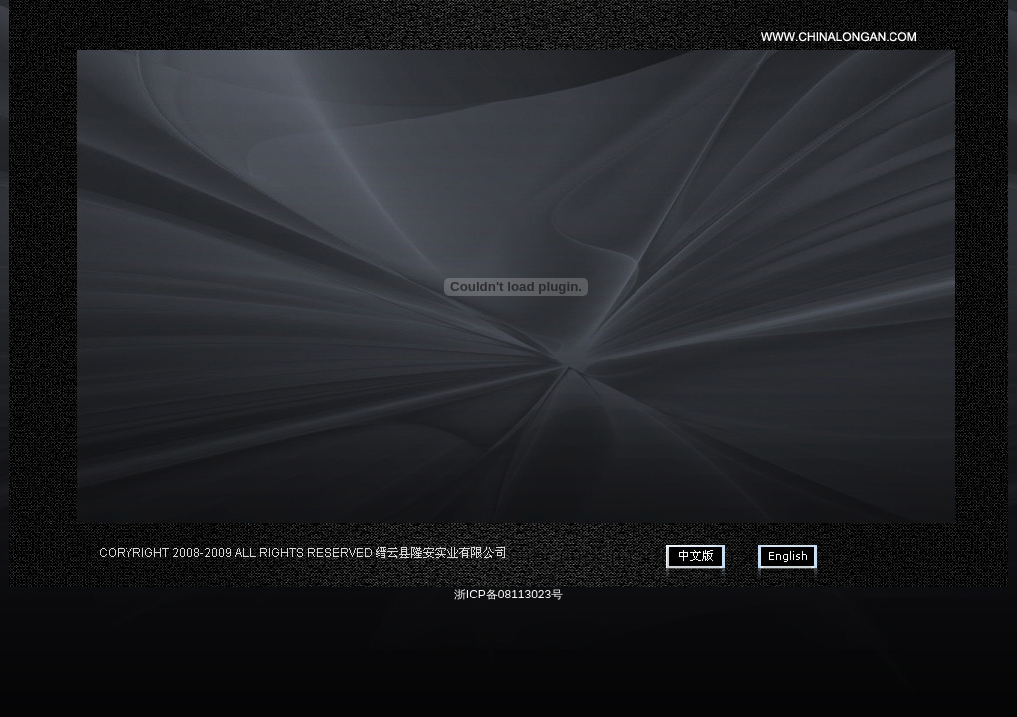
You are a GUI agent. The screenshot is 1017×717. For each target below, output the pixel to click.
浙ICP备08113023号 (508, 594)
